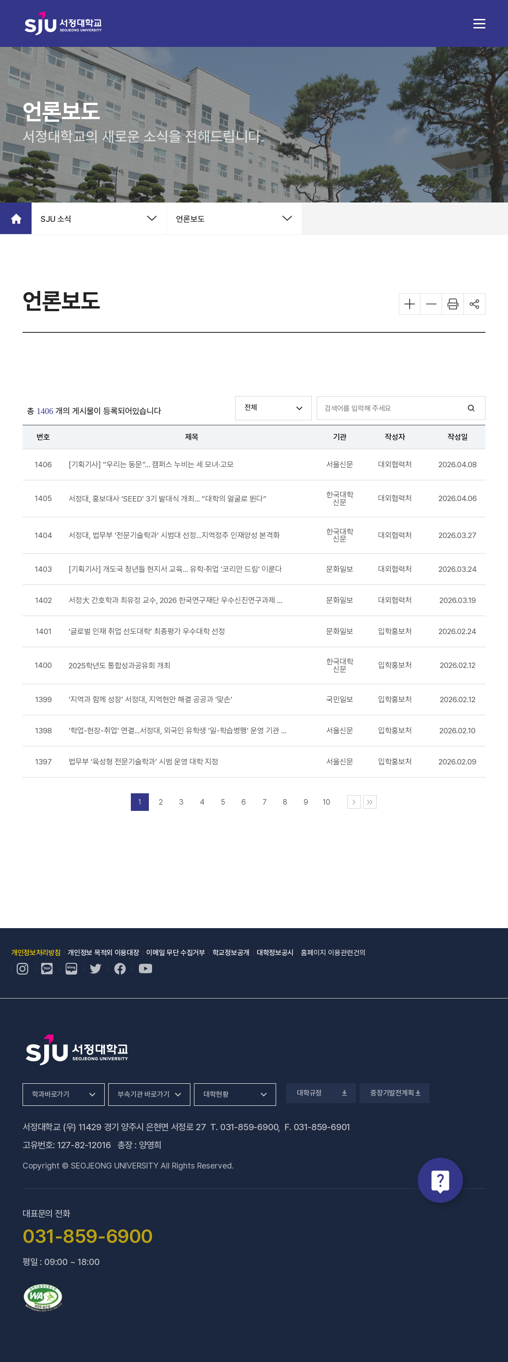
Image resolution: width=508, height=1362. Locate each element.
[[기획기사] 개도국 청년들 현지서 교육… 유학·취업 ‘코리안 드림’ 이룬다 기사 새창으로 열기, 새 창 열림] (175, 569)
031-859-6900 (249, 1127)
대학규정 (321, 1093)
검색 (471, 408)
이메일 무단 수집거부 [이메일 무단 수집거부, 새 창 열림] (175, 952)
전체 (251, 407)
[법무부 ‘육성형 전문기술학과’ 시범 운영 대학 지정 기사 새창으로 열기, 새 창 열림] (143, 761)
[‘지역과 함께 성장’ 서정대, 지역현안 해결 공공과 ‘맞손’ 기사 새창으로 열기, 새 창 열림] (150, 699)
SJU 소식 (56, 219)
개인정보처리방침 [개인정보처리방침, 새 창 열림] (35, 952)
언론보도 (190, 219)
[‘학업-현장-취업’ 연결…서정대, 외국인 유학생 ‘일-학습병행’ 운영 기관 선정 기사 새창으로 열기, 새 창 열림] (178, 730)
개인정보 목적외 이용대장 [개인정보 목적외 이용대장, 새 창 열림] (103, 952)
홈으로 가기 (16, 218)
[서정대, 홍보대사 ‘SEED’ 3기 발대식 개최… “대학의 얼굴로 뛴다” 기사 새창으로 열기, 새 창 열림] (168, 498)
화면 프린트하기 (453, 304)
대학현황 (215, 1094)
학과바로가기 (50, 1094)
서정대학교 (63, 23)
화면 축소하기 (431, 304)
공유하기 (474, 304)
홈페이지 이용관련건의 (333, 952)
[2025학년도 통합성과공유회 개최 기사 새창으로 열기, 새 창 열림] (120, 665)
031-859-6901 (322, 1127)
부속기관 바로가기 (144, 1094)
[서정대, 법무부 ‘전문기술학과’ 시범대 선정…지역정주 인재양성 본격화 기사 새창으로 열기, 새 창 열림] (174, 535)
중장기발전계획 (394, 1093)
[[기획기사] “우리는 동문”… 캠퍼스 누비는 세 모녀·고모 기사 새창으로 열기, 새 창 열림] (151, 464)
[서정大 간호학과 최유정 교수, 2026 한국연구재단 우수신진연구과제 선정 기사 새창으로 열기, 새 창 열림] (178, 600)
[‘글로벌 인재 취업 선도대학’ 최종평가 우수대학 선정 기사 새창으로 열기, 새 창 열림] (147, 631)
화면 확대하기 (409, 304)
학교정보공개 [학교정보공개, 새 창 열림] (230, 952)
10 (326, 802)
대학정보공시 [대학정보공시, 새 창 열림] (275, 952)
